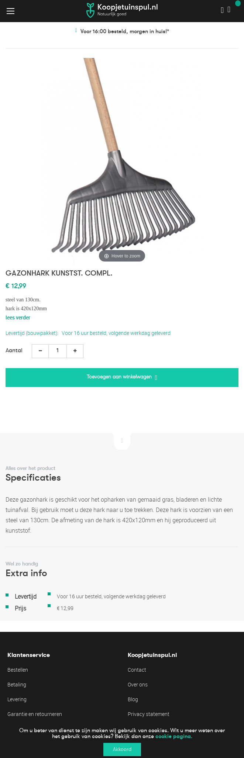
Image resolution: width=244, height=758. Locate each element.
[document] (122, 740)
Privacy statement (148, 713)
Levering (17, 699)
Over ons (138, 684)
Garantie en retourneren (34, 713)
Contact (137, 669)
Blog (133, 699)
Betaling (16, 684)
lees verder (18, 317)
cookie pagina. (173, 736)
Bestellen (17, 669)
